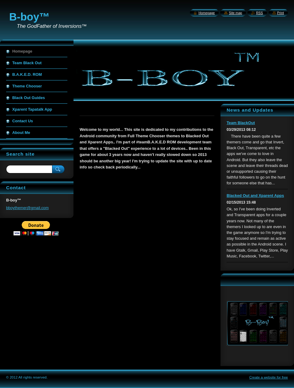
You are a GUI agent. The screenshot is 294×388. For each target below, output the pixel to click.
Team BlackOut (241, 122)
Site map (235, 13)
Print (280, 13)
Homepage (206, 13)
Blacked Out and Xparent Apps (255, 195)
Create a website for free (268, 377)
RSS (259, 13)
